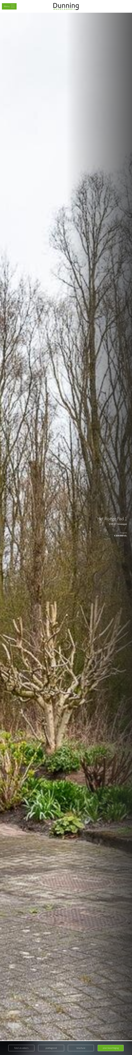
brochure (81, 1048)
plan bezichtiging (111, 1048)
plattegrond (51, 1048)
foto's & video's (21, 1048)
